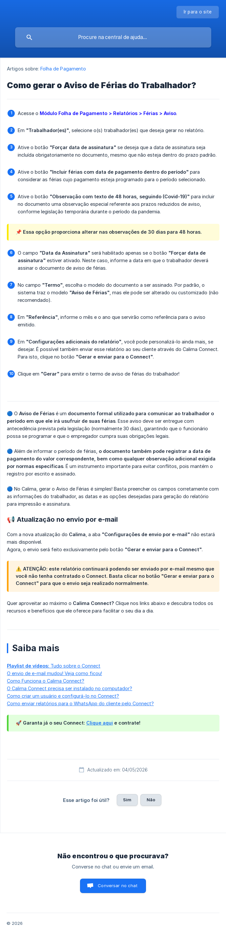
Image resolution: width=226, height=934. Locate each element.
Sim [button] (127, 799)
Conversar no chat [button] (117, 885)
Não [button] (151, 799)
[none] (197, 12)
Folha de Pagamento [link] (63, 68)
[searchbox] (113, 37)
